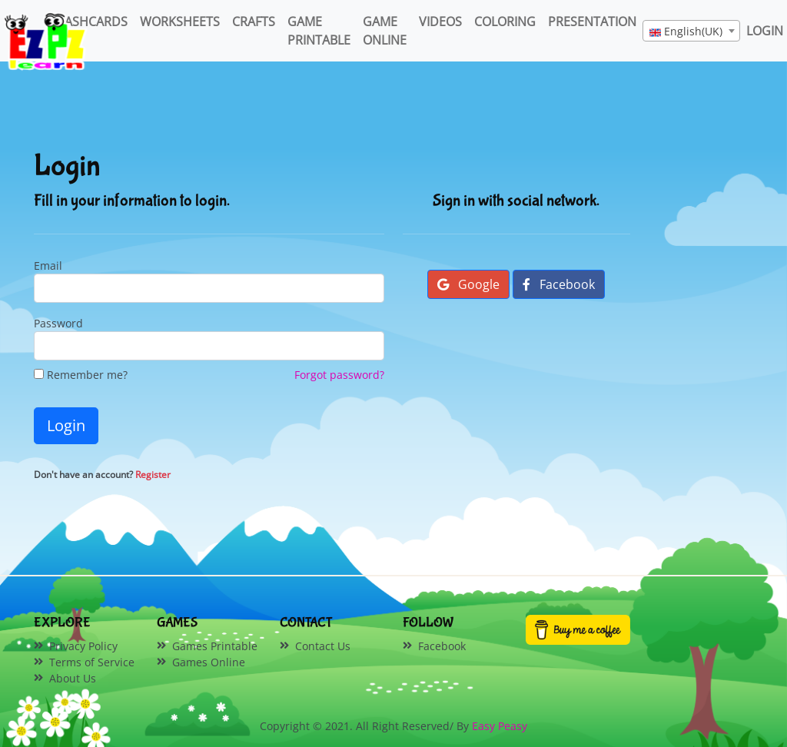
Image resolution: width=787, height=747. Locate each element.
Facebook (559, 284)
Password (58, 323)
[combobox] (691, 31)
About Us (72, 678)
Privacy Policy (83, 646)
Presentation (592, 21)
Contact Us (322, 646)
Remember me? (81, 374)
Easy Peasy (499, 726)
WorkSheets (180, 21)
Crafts (253, 21)
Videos (440, 21)
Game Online (385, 30)
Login (66, 425)
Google (468, 284)
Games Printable (214, 646)
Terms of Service (91, 662)
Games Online (208, 662)
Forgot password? (339, 374)
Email (48, 265)
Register (153, 474)
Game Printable (318, 30)
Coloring (505, 21)
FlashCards (90, 21)
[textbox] (691, 31)
